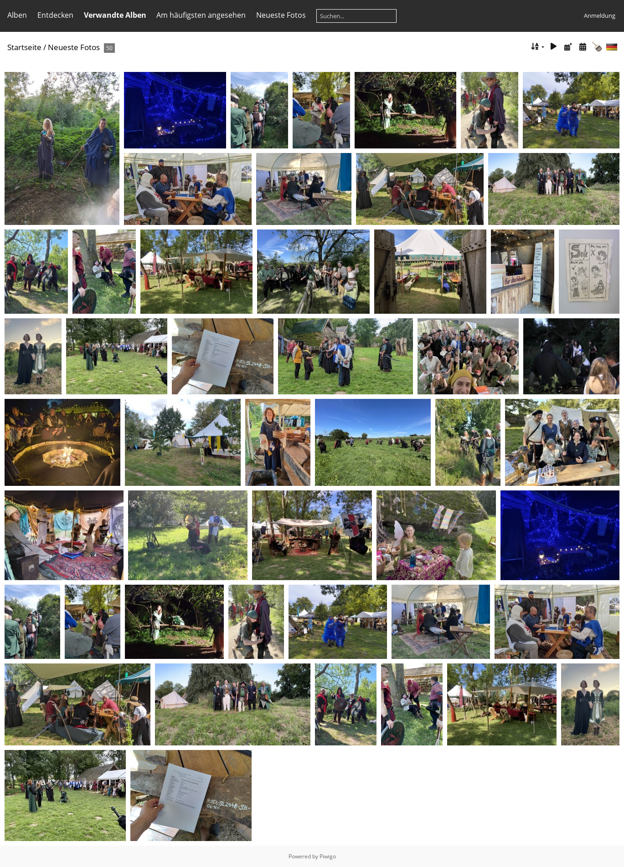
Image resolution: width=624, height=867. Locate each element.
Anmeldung (599, 15)
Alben (17, 15)
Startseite (24, 47)
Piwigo (328, 856)
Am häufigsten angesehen (201, 15)
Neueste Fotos (281, 15)
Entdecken (55, 15)
